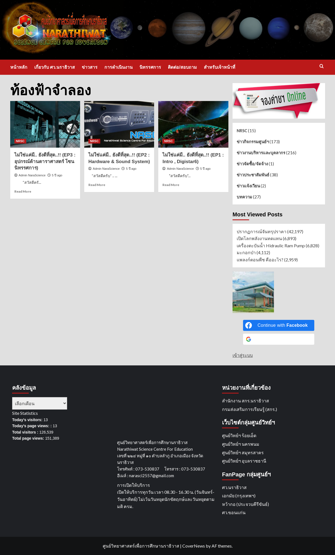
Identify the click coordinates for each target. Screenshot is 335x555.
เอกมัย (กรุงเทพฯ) (238, 495)
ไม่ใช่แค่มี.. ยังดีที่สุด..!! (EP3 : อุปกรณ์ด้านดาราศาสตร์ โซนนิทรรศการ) (45, 161)
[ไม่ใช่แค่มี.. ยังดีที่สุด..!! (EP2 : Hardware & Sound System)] (119, 124)
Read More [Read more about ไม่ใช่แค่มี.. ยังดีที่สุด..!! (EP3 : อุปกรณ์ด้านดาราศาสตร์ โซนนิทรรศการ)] (22, 191)
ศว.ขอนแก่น (234, 512)
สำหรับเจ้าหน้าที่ (219, 67)
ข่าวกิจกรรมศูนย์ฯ (253, 141)
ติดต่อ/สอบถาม (182, 67)
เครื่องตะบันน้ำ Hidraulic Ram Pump (271, 245)
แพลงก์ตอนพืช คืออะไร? (260, 259)
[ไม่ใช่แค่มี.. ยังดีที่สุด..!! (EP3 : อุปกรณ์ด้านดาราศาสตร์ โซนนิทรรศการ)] (45, 124)
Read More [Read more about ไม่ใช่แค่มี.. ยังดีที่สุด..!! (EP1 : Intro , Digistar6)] (170, 185)
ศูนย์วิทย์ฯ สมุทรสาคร (243, 452)
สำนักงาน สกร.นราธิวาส (245, 400)
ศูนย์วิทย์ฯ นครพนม (240, 444)
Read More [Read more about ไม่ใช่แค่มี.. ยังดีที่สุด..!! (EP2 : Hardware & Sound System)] (96, 185)
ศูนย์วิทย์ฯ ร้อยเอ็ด (239, 435)
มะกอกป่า (246, 252)
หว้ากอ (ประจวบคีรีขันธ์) (245, 504)
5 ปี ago (57, 175)
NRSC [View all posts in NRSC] (20, 141)
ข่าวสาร (89, 67)
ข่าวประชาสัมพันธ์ (253, 174)
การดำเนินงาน (118, 67)
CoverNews (193, 545)
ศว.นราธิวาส (234, 487)
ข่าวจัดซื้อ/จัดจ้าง (252, 163)
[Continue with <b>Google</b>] (278, 339)
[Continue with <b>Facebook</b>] (278, 325)
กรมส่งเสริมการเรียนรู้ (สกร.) (249, 409)
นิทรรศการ (150, 67)
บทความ (244, 196)
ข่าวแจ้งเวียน (248, 185)
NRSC (242, 130)
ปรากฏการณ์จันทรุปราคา (261, 231)
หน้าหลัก (18, 67)
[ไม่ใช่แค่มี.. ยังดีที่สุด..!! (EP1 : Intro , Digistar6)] (193, 124)
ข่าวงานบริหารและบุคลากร (261, 152)
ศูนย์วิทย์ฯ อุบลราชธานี (244, 460)
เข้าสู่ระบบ (243, 355)
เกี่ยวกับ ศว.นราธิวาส (54, 67)
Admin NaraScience (32, 175)
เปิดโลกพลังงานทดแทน (259, 238)
